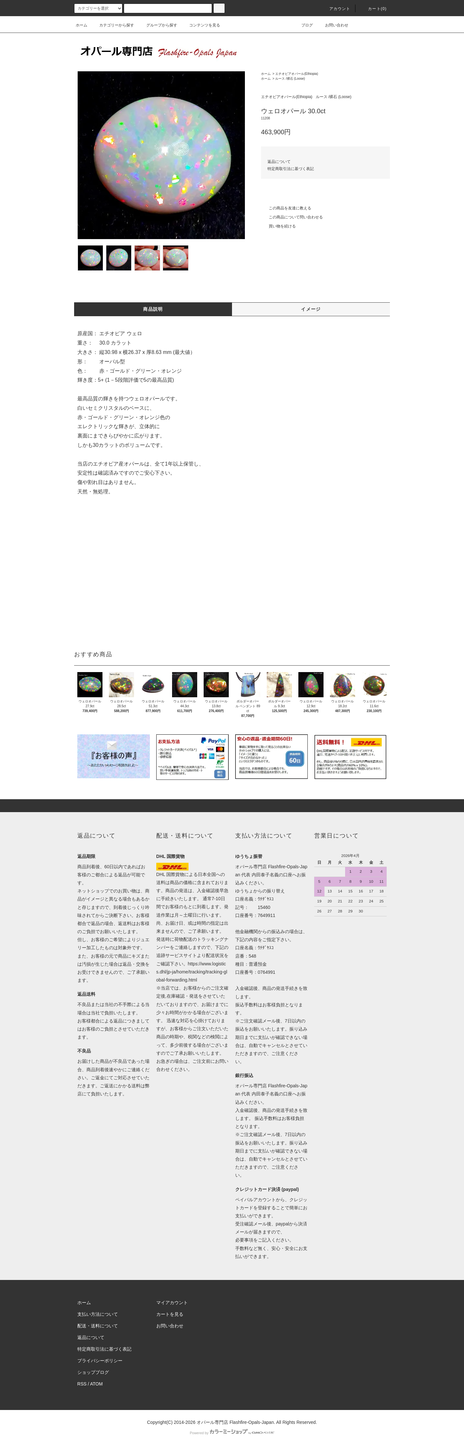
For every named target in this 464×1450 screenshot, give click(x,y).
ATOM (96, 1383)
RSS (82, 1383)
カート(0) (373, 8)
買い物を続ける (278, 226)
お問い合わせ (332, 25)
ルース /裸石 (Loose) (290, 78)
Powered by (232, 1433)
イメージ (311, 309)
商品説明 (153, 309)
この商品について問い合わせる (292, 217)
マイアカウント (172, 1302)
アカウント (336, 8)
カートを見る (169, 1314)
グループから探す (158, 25)
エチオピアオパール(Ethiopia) (296, 74)
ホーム (81, 25)
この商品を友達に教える (286, 208)
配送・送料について (97, 1325)
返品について (279, 161)
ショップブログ (93, 1372)
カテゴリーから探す (113, 25)
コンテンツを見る (200, 25)
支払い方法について (97, 1314)
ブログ (303, 25)
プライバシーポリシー (99, 1360)
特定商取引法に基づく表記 (290, 168)
